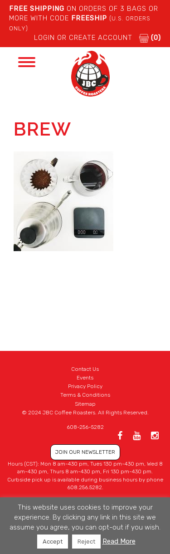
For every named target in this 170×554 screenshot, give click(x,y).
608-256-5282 (85, 427)
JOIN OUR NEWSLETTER (85, 452)
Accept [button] (53, 541)
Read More (119, 541)
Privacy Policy (85, 386)
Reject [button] (86, 541)
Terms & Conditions (85, 395)
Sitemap (85, 404)
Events (85, 377)
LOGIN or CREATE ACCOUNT (83, 38)
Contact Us (85, 369)
